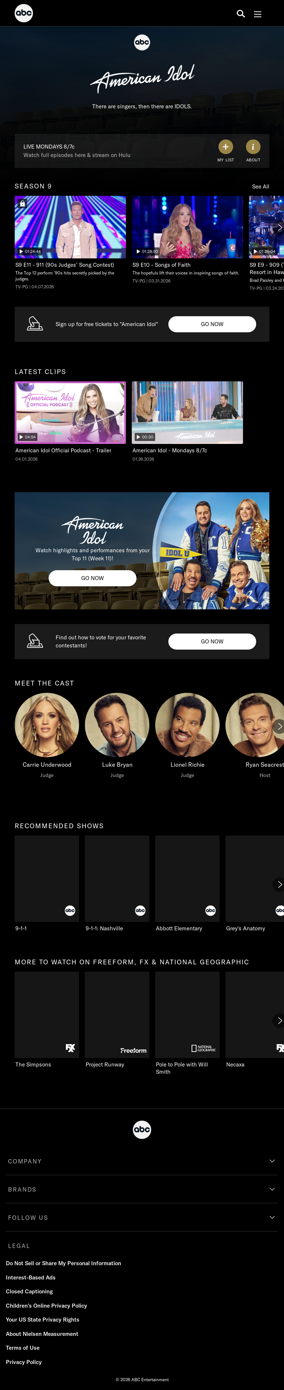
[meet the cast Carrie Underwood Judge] (47, 737)
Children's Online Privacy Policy (46, 1305)
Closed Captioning (29, 1291)
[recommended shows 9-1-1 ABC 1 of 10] (47, 884)
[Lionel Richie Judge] (187, 737)
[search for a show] (241, 13)
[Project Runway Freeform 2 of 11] (117, 1020)
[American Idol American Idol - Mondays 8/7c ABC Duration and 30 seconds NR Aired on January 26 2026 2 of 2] (187, 421)
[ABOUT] (253, 150)
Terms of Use (23, 1347)
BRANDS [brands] (22, 1189)
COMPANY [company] (25, 1161)
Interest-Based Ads (31, 1277)
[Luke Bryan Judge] (117, 737)
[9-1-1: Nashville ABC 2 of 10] (117, 884)
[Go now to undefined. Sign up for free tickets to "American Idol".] (212, 324)
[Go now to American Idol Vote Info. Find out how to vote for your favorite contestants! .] (212, 642)
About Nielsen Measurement (42, 1333)
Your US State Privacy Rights (42, 1319)
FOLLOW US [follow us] (28, 1217)
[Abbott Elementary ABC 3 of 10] (187, 884)
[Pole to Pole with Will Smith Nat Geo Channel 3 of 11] (187, 1024)
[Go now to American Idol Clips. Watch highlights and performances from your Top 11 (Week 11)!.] (93, 578)
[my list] (225, 150)
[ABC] (24, 14)
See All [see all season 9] (260, 186)
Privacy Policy (24, 1362)
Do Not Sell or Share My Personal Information (63, 1263)
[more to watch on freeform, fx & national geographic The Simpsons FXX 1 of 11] (47, 1020)
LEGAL (19, 1246)
